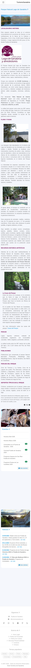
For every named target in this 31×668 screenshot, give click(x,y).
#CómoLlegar (7, 656)
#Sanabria (4, 653)
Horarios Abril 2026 (9, 436)
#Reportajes (25, 653)
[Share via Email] (29, 405)
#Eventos (12, 653)
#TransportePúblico (17, 656)
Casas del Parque (13, 328)
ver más (23, 539)
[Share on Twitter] (27, 405)
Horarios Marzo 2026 (10, 440)
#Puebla (18, 653)
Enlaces (16, 644)
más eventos (23, 468)
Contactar (16, 642)
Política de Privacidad (16, 636)
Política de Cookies (16, 638)
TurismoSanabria (23, 2)
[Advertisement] (15, 490)
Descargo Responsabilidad (16, 640)
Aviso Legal (16, 634)
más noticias (23, 565)
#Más (25, 656)
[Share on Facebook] (24, 405)
